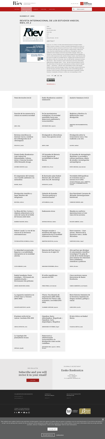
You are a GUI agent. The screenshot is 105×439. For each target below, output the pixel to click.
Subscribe (43, 9)
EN (77, 3)
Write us (47, 397)
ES (73, 3)
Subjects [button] (35, 9)
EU (71, 3)
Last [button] (16, 9)
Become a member (18, 396)
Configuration (60, 435)
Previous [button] (26, 10)
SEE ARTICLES (50, 84)
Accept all (52, 429)
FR (75, 3)
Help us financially (18, 398)
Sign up (69, 397)
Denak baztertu (48, 435)
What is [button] (52, 9)
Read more (58, 424)
